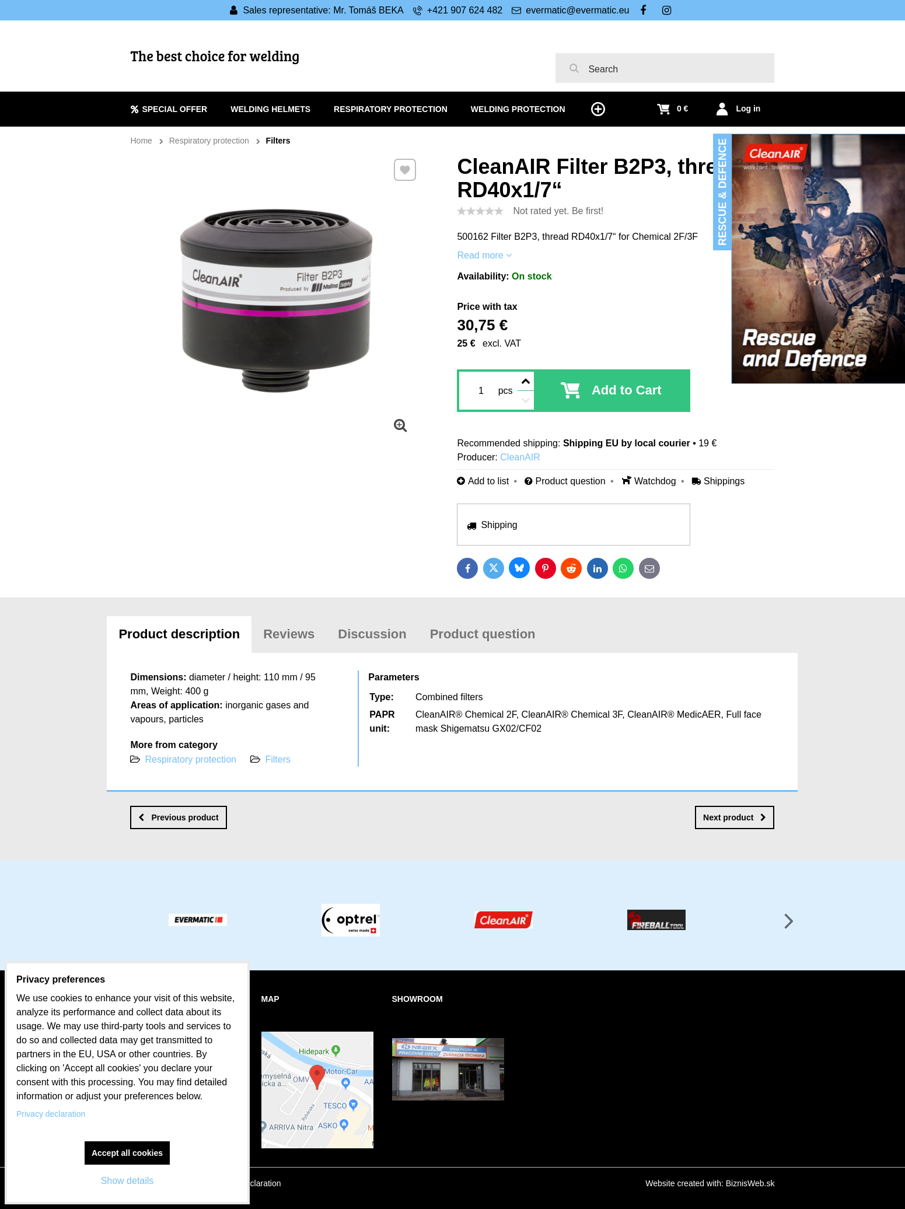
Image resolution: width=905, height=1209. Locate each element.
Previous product (178, 817)
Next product (734, 817)
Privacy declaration (50, 1114)
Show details (127, 1181)
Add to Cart (627, 390)
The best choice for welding (215, 55)
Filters (278, 759)
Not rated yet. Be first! (558, 211)
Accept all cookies (127, 1153)
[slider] (480, 211)
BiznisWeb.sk (750, 1183)
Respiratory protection (190, 759)
